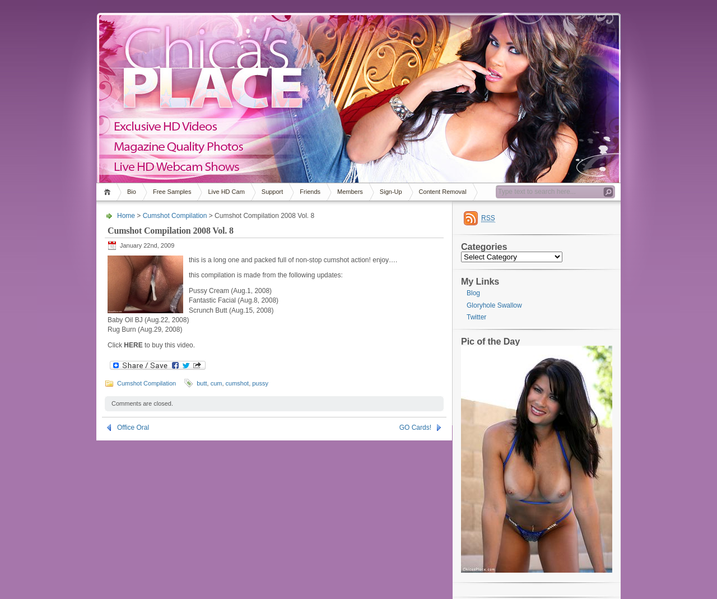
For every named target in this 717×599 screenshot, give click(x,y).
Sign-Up (391, 191)
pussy (260, 383)
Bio (131, 191)
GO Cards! (415, 427)
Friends (310, 191)
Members (350, 191)
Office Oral (133, 427)
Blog (473, 293)
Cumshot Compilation (175, 216)
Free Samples (172, 191)
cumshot (237, 383)
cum (216, 383)
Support (272, 191)
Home (109, 192)
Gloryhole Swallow (494, 305)
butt (202, 383)
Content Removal (443, 191)
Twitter (476, 317)
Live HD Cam (226, 191)
